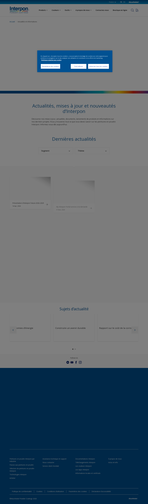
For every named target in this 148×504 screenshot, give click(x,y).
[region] (74, 61)
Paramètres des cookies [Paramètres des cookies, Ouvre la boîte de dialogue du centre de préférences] (50, 66)
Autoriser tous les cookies (98, 66)
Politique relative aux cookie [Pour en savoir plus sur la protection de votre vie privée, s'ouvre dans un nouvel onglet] (51, 60)
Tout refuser (78, 66)
